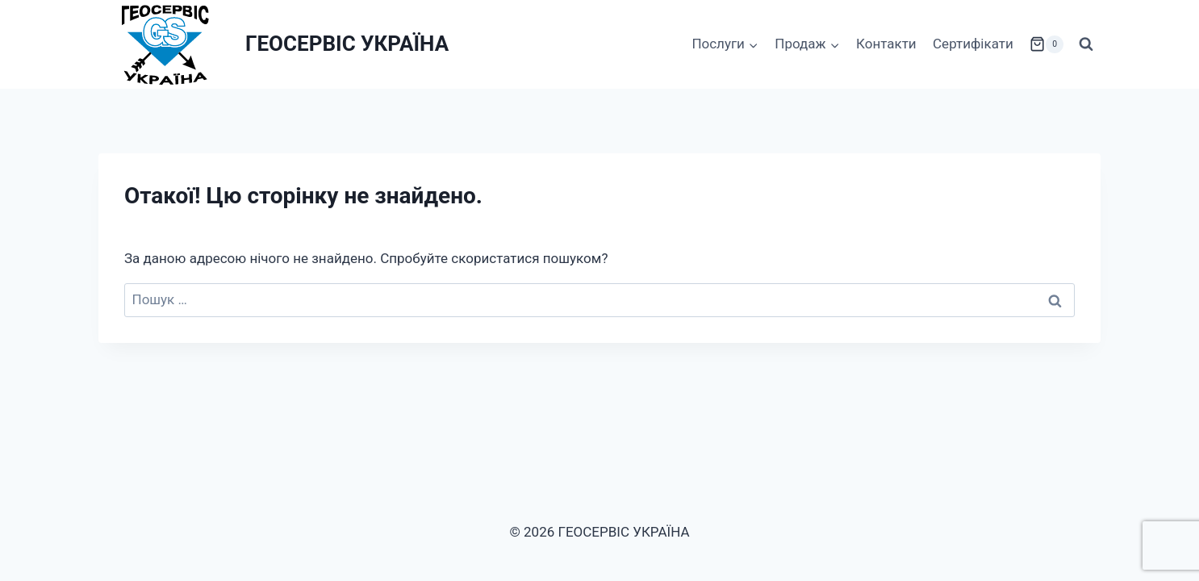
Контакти (886, 44)
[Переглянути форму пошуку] (1086, 44)
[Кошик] (1046, 44)
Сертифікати (973, 44)
